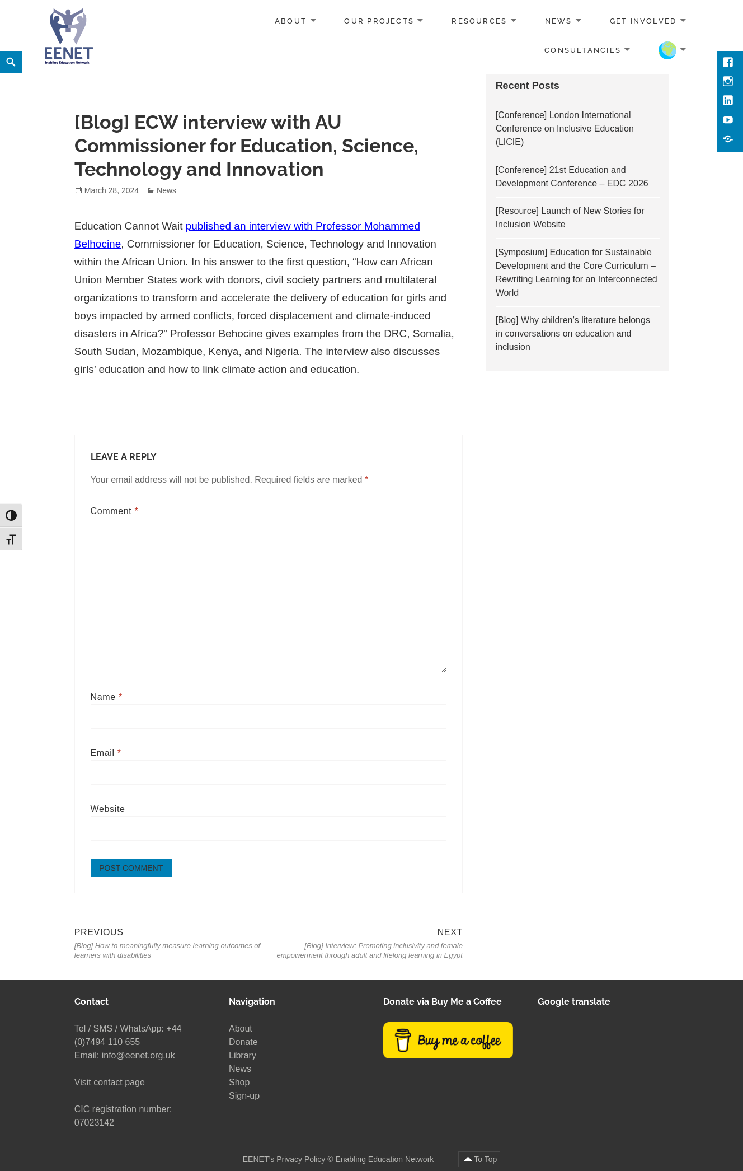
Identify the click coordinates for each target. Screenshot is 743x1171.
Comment (115, 511)
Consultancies (582, 49)
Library (242, 1055)
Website (108, 809)
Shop (239, 1082)
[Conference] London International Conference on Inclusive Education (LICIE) (565, 128)
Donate (243, 1042)
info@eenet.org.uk (138, 1055)
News (558, 21)
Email (106, 753)
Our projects (379, 21)
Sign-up (244, 1095)
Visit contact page (109, 1082)
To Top (485, 1159)
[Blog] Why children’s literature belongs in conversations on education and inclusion (573, 333)
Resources (479, 21)
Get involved (643, 21)
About (291, 21)
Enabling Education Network (385, 1159)
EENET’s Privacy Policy (284, 1159)
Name (107, 697)
